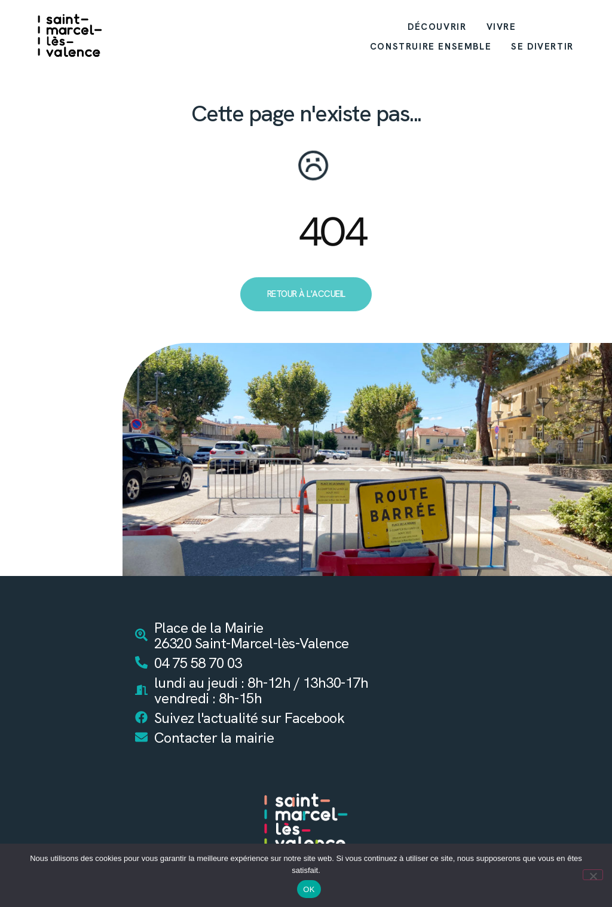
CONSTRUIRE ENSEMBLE (430, 47)
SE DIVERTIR (542, 47)
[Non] (593, 874)
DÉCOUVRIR (437, 27)
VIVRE (501, 27)
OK (308, 889)
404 (331, 232)
